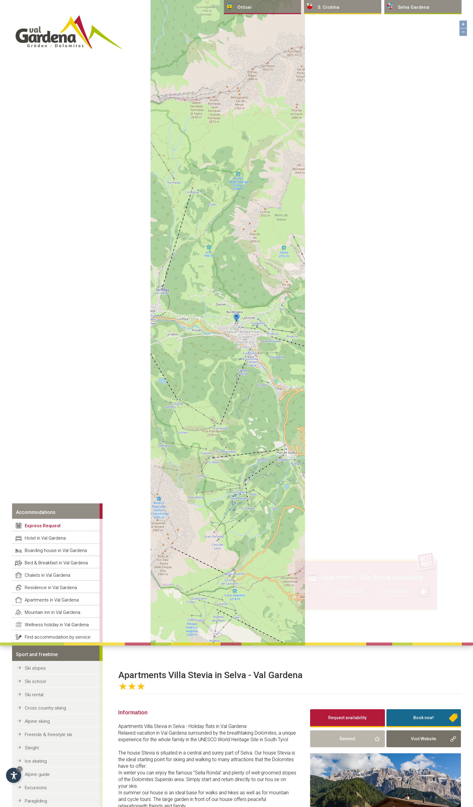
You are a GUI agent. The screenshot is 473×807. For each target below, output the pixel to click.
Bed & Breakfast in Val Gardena (56, 563)
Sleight (32, 748)
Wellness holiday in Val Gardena (57, 624)
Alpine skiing (37, 721)
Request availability (347, 717)
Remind (347, 738)
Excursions (36, 787)
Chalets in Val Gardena (47, 575)
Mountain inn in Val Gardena (52, 612)
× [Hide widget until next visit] (19, 769)
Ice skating (36, 761)
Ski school (35, 681)
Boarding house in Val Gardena (56, 550)
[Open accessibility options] (13, 775)
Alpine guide (37, 774)
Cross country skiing (45, 708)
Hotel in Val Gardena (45, 538)
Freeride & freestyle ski (48, 734)
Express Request (43, 525)
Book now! (423, 717)
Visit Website (423, 738)
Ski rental (34, 694)
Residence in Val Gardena (51, 587)
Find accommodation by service (57, 637)
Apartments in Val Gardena (52, 600)
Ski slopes (35, 668)
